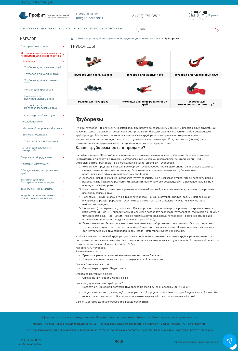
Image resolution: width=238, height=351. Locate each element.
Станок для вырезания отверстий (36, 149)
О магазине (29, 29)
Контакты (114, 29)
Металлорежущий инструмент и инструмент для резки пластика (119, 39)
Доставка (49, 29)
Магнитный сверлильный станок (42, 128)
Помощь (96, 29)
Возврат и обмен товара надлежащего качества (166, 318)
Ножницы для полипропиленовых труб (39, 97)
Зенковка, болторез (34, 135)
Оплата (65, 29)
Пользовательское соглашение (115, 318)
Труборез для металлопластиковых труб (41, 106)
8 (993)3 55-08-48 (86, 14)
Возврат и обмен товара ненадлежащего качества (64, 324)
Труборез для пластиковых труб (41, 81)
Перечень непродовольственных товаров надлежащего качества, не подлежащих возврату (82, 330)
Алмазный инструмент (35, 164)
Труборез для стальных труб (42, 68)
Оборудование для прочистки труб (39, 172)
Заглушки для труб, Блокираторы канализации (37, 181)
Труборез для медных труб (41, 74)
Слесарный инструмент (35, 47)
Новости (80, 29)
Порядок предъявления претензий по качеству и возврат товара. (140, 324)
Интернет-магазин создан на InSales (196, 342)
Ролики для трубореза (38, 90)
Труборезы (29, 62)
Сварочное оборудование (36, 158)
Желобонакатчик (32, 122)
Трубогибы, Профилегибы (37, 189)
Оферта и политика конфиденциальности (67, 318)
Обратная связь (164, 330)
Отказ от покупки (194, 324)
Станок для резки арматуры (40, 141)
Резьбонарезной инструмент (40, 115)
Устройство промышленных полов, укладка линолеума (38, 197)
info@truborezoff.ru (90, 18)
